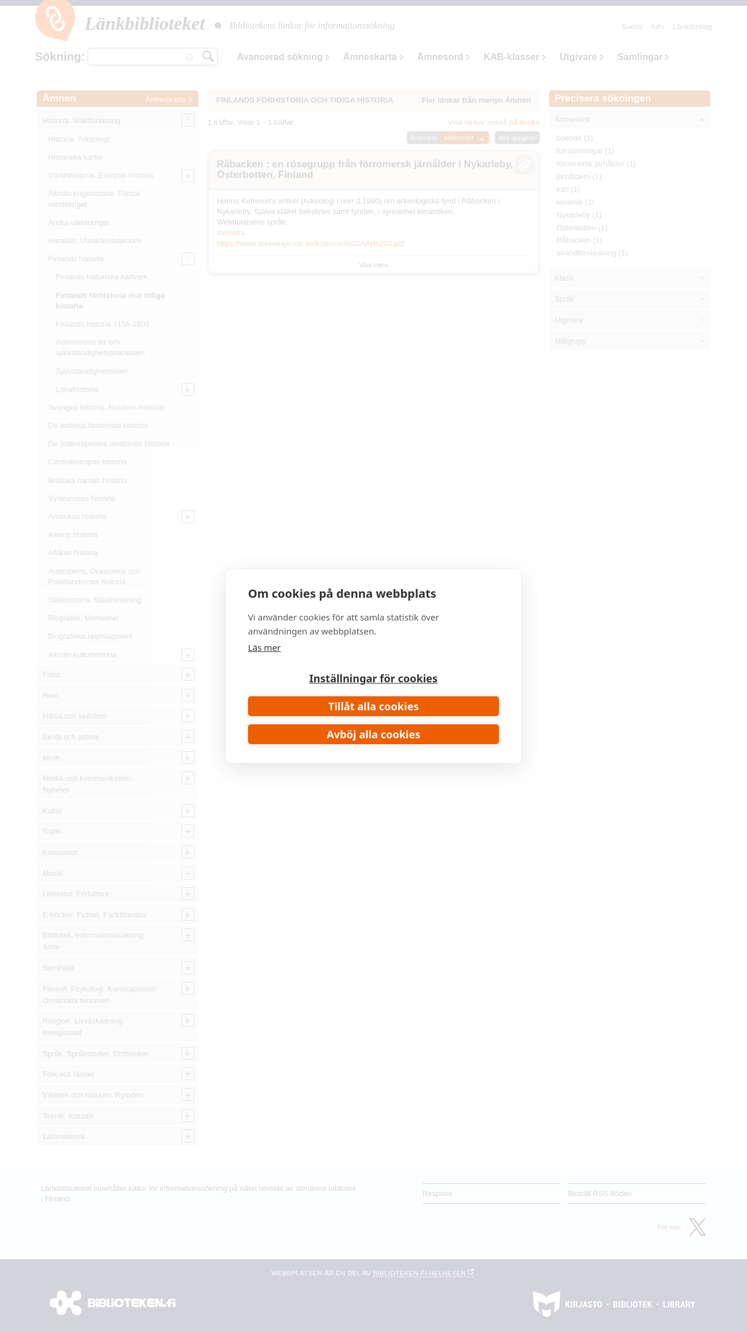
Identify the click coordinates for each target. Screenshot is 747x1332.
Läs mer (264, 647)
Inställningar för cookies (373, 678)
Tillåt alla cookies (374, 706)
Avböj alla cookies (374, 734)
